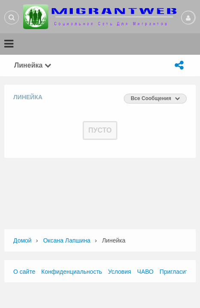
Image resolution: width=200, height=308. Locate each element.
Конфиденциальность (71, 271)
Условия (119, 271)
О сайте (24, 271)
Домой (22, 240)
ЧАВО (145, 271)
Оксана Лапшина (67, 240)
